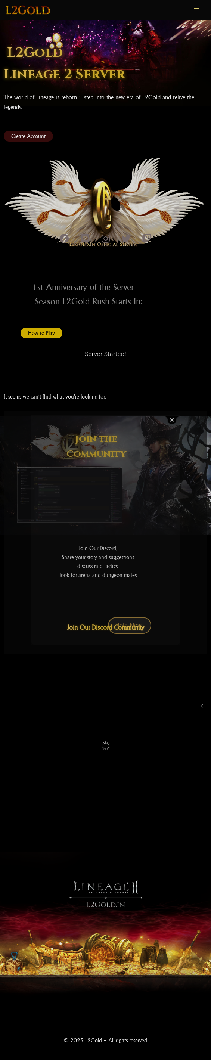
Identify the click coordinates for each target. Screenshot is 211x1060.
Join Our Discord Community (105, 627)
